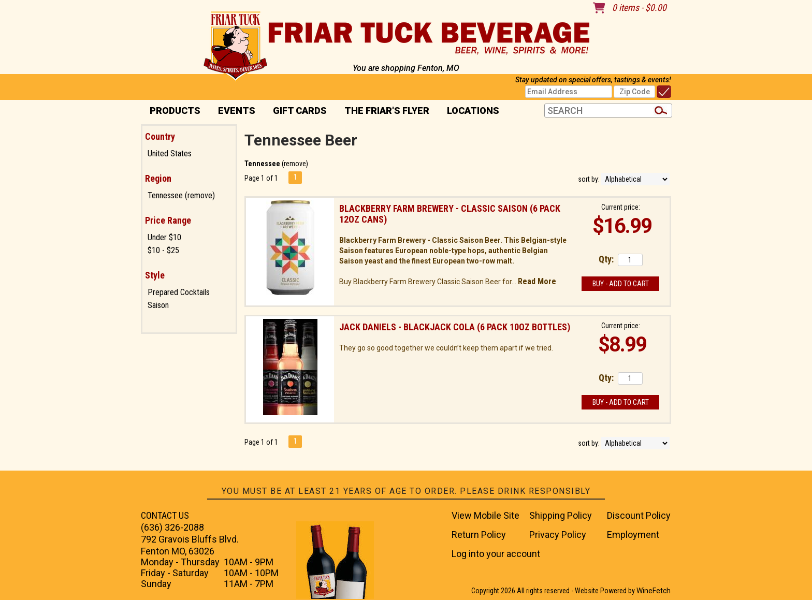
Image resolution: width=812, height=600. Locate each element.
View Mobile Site (485, 515)
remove (295, 163)
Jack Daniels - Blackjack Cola (454, 326)
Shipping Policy (560, 515)
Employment (633, 534)
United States (170, 153)
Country (160, 136)
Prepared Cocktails (179, 292)
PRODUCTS (171, 111)
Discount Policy (639, 515)
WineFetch (653, 591)
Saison (158, 305)
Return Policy (479, 534)
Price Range (168, 220)
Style (155, 275)
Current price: (620, 207)
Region (158, 178)
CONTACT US (165, 515)
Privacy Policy (557, 534)
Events (236, 110)
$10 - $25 (163, 250)
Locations (469, 111)
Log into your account (496, 553)
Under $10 (164, 237)
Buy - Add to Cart (620, 284)
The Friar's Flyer (386, 110)
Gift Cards (300, 110)
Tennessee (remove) (181, 195)
